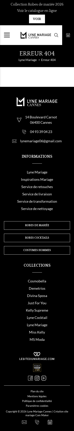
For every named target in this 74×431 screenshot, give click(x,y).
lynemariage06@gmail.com (41, 141)
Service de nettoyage (37, 208)
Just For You (37, 303)
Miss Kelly (37, 332)
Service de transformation (37, 201)
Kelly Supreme (37, 310)
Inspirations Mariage (37, 179)
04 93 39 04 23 (41, 131)
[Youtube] (43, 378)
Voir (37, 19)
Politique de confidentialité (37, 401)
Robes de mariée (37, 225)
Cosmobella (37, 281)
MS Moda (37, 339)
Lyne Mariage (37, 172)
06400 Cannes (41, 122)
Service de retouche (36, 187)
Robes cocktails (37, 237)
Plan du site (37, 391)
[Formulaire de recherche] (56, 35)
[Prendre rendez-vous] (68, 35)
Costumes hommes (37, 250)
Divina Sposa (37, 295)
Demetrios (37, 288)
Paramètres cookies (37, 405)
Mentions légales (37, 396)
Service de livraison (37, 194)
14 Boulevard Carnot (41, 117)
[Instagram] (37, 378)
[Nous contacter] (24, 422)
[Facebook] (30, 378)
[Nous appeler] (37, 422)
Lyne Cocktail (37, 317)
